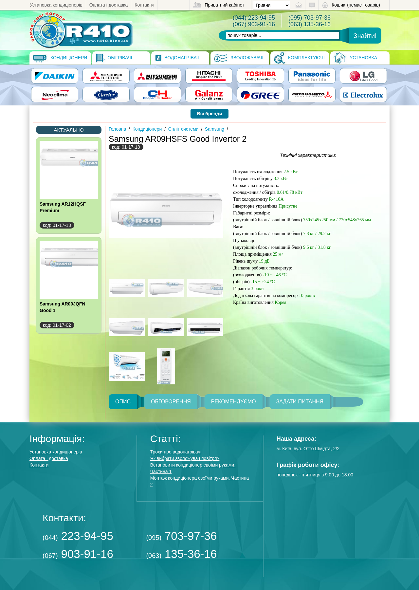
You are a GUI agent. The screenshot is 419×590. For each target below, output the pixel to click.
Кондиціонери (60, 58)
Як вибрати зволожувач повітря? (185, 458)
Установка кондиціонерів (56, 5)
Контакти (144, 5)
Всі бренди (209, 113)
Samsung (214, 129)
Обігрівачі (114, 58)
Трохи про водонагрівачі (175, 451)
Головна (117, 129)
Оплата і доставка (108, 5)
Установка (355, 58)
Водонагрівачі (178, 58)
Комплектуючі (299, 58)
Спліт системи (183, 129)
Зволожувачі (238, 58)
